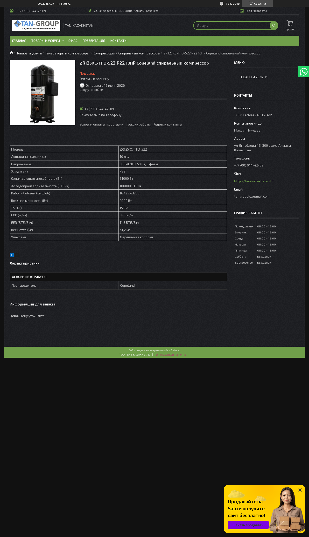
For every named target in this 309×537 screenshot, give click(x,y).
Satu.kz (176, 350)
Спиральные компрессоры (139, 53)
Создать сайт (46, 3)
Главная (19, 41)
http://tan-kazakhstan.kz (254, 181)
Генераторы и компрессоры (67, 53)
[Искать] (274, 25)
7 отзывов (233, 3)
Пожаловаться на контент (172, 354)
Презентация (94, 41)
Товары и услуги (45, 41)
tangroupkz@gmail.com (251, 196)
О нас (72, 41)
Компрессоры (104, 53)
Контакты (118, 41)
